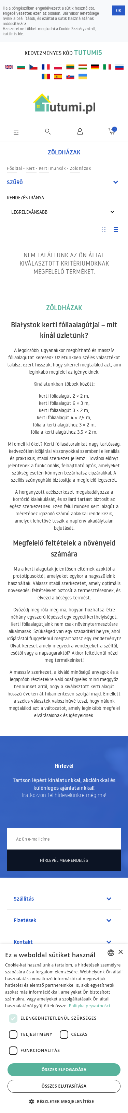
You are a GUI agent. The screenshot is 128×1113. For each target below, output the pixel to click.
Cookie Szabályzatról (77, 28)
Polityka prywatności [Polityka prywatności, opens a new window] (89, 1006)
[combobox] (111, 952)
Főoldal (14, 168)
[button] (64, 1101)
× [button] (120, 952)
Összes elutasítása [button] (64, 1086)
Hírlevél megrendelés (64, 860)
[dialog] (64, 1028)
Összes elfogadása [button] (64, 1070)
